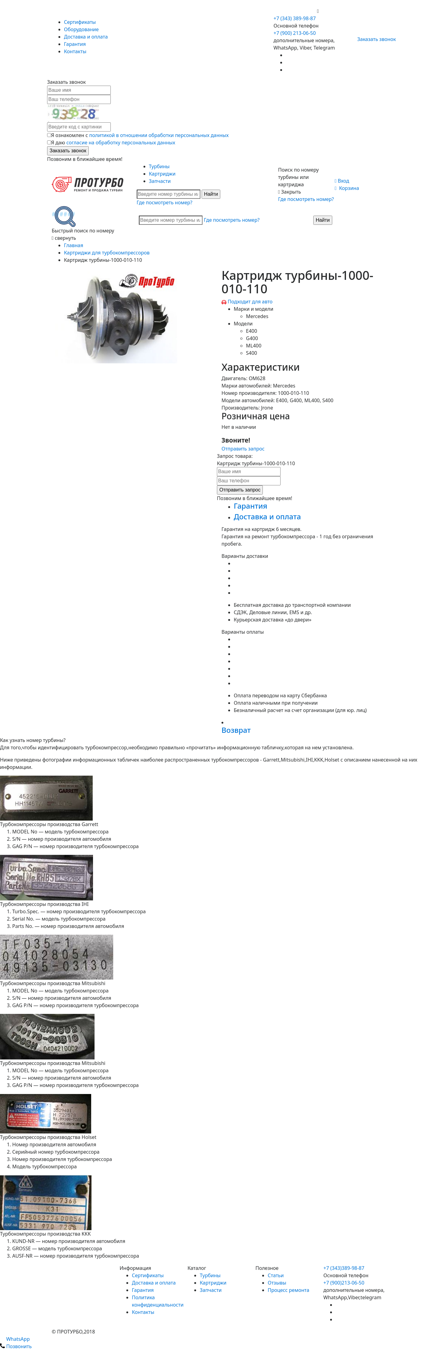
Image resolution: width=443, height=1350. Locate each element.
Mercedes (257, 316)
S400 (251, 353)
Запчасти (160, 181)
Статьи (276, 1275)
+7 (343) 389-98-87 (295, 18)
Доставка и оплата (86, 36)
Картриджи (162, 173)
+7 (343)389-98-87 (343, 1268)
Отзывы (277, 1282)
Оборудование (81, 29)
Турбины (159, 166)
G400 (252, 338)
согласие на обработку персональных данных (120, 142)
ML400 (253, 345)
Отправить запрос (243, 448)
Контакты (75, 51)
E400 (251, 331)
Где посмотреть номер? (164, 202)
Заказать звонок (374, 39)
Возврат (236, 730)
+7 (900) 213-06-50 (295, 11)
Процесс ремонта (288, 1290)
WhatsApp (15, 1339)
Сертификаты (80, 22)
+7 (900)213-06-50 (343, 1282)
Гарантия (75, 44)
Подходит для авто (250, 301)
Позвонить (16, 1346)
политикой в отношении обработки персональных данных (159, 135)
